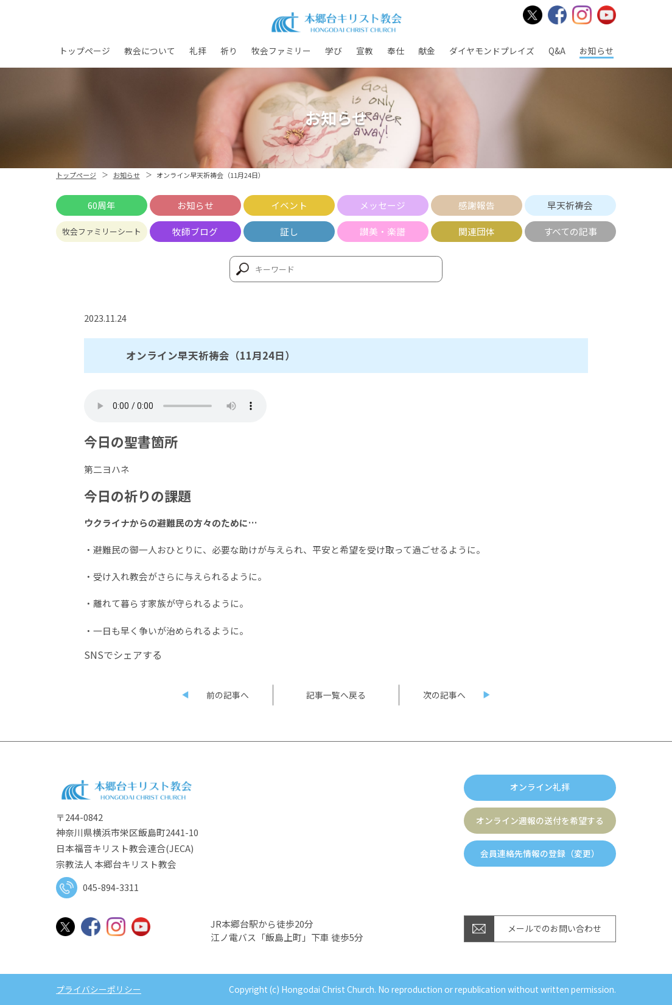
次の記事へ (444, 695)
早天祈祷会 (570, 205)
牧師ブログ (195, 231)
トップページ (84, 50)
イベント (289, 205)
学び (333, 50)
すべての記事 (570, 231)
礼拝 (197, 50)
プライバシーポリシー (98, 989)
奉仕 (395, 50)
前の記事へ (227, 695)
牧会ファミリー (281, 50)
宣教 (364, 50)
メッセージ (382, 205)
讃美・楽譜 (382, 231)
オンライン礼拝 (540, 787)
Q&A (556, 50)
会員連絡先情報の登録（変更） (540, 853)
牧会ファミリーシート (101, 231)
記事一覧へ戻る (336, 695)
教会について (149, 50)
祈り (228, 50)
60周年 (102, 205)
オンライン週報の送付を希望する (540, 820)
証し (289, 231)
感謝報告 (476, 205)
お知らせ (596, 50)
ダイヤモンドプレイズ (491, 50)
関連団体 (476, 231)
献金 (426, 50)
